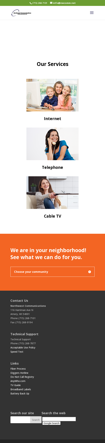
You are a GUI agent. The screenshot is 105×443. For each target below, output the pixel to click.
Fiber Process (18, 368)
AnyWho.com (17, 381)
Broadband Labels (20, 389)
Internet (52, 118)
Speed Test (16, 351)
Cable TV (52, 216)
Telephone (52, 167)
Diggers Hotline (19, 372)
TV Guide (15, 385)
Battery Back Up (19, 393)
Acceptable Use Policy (22, 347)
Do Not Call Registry (22, 376)
